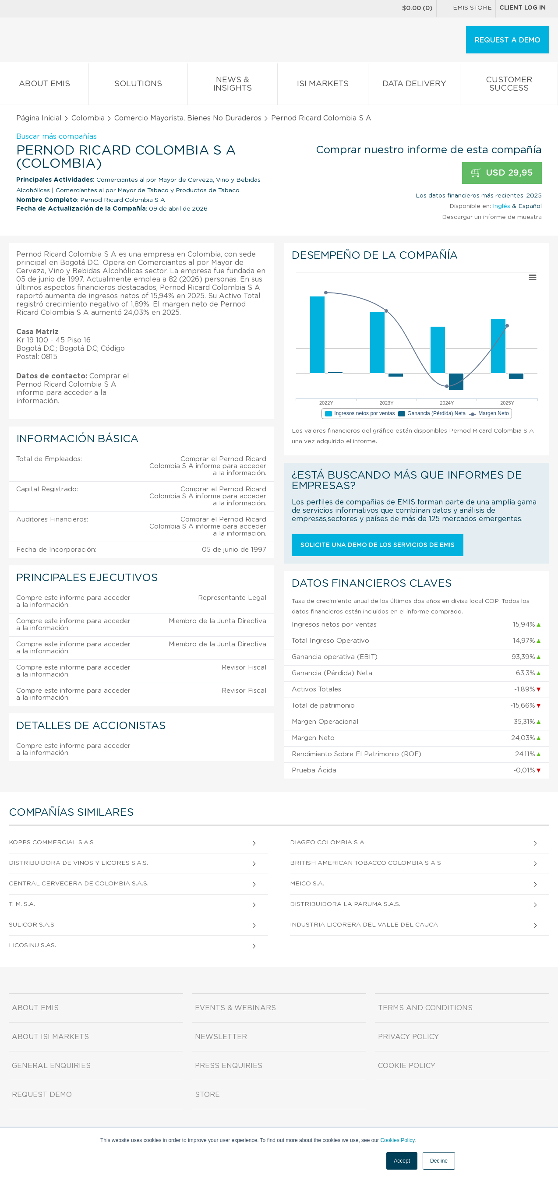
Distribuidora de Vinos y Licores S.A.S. (78, 863)
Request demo (42, 1094)
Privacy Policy (408, 1036)
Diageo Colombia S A (327, 842)
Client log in (522, 8)
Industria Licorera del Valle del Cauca (364, 925)
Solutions (138, 85)
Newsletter (221, 1036)
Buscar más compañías (56, 136)
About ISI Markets (50, 1036)
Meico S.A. (307, 884)
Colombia (88, 118)
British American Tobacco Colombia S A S (365, 863)
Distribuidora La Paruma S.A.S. (345, 904)
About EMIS (44, 85)
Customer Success (509, 85)
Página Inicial (39, 118)
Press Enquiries (228, 1065)
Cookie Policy (406, 1065)
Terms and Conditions (425, 1008)
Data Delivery (414, 85)
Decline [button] (439, 1161)
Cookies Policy (397, 1140)
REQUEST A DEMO (507, 40)
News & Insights (232, 85)
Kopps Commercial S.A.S (51, 842)
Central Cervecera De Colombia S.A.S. (78, 884)
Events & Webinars (235, 1008)
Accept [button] (402, 1161)
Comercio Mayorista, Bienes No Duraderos (187, 118)
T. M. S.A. (22, 904)
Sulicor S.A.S (31, 925)
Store (207, 1094)
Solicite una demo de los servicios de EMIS (377, 545)
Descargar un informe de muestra (492, 217)
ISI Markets (323, 85)
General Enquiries (51, 1065)
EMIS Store (466, 9)
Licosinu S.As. (32, 945)
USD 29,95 (502, 173)
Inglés (501, 206)
